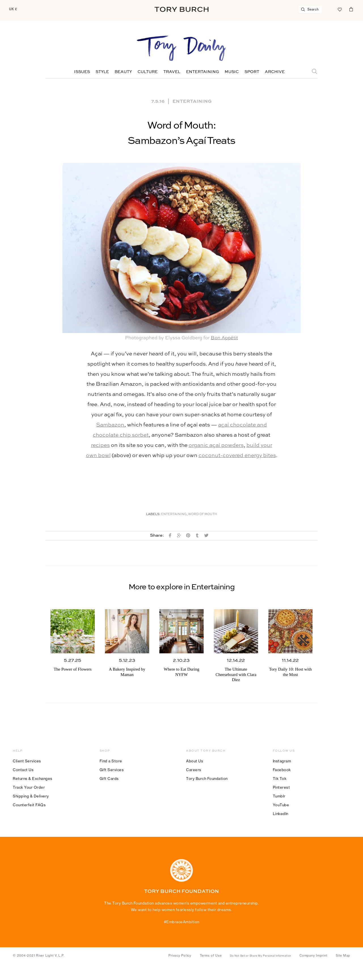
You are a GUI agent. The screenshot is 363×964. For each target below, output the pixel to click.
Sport (251, 72)
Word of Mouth (202, 514)
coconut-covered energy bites (237, 455)
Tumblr (279, 796)
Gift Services (112, 769)
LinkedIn (280, 813)
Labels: (153, 514)
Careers (193, 769)
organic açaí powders (216, 445)
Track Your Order (29, 787)
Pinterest (281, 787)
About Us (194, 761)
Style (102, 72)
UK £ (13, 9)
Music (232, 72)
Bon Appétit (224, 338)
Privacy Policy (179, 955)
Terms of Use (211, 955)
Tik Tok (280, 778)
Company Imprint (313, 955)
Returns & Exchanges (32, 778)
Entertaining (202, 72)
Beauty (123, 72)
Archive (275, 72)
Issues (82, 72)
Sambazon (110, 425)
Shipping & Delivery (31, 796)
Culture (148, 72)
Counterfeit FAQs (29, 805)
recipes (100, 445)
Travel (171, 72)
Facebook (282, 769)
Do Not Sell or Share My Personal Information (260, 955)
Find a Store (111, 761)
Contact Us (23, 769)
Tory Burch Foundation (207, 778)
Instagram (282, 761)
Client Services (27, 761)
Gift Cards (109, 778)
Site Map (343, 955)
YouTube (281, 805)
